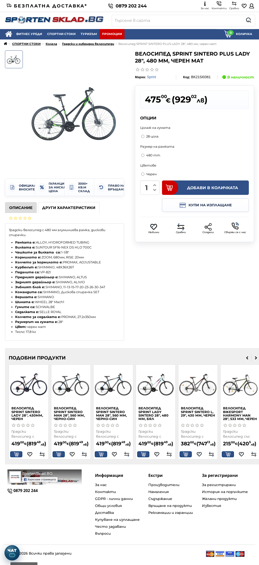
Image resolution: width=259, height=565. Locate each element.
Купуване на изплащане (117, 519)
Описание (20, 207)
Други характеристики (68, 207)
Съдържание (160, 498)
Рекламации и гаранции (170, 512)
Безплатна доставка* (46, 5)
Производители (163, 485)
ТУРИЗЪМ (89, 34)
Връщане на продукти (170, 505)
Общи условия (108, 505)
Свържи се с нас (235, 228)
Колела (51, 44)
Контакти (105, 492)
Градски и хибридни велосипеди (88, 44)
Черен (149, 174)
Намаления (158, 492)
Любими (153, 228)
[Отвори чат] (12, 553)
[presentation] (247, 358)
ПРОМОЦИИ (112, 34)
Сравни (181, 228)
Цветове (148, 165)
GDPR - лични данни (114, 498)
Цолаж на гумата (155, 128)
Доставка (104, 512)
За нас (101, 485)
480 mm (150, 155)
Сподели (208, 228)
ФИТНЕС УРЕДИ (29, 34)
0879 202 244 (127, 5)
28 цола (150, 136)
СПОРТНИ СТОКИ (61, 34)
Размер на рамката (157, 146)
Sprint (151, 77)
